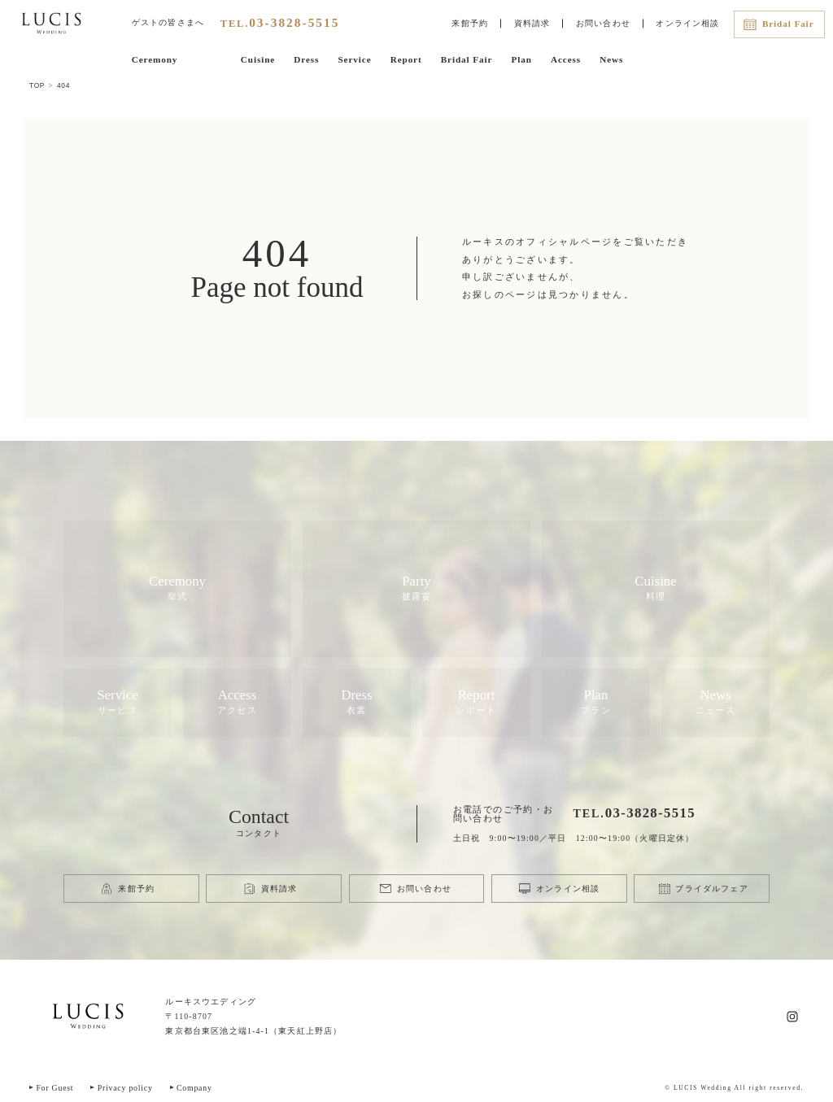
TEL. (280, 23)
